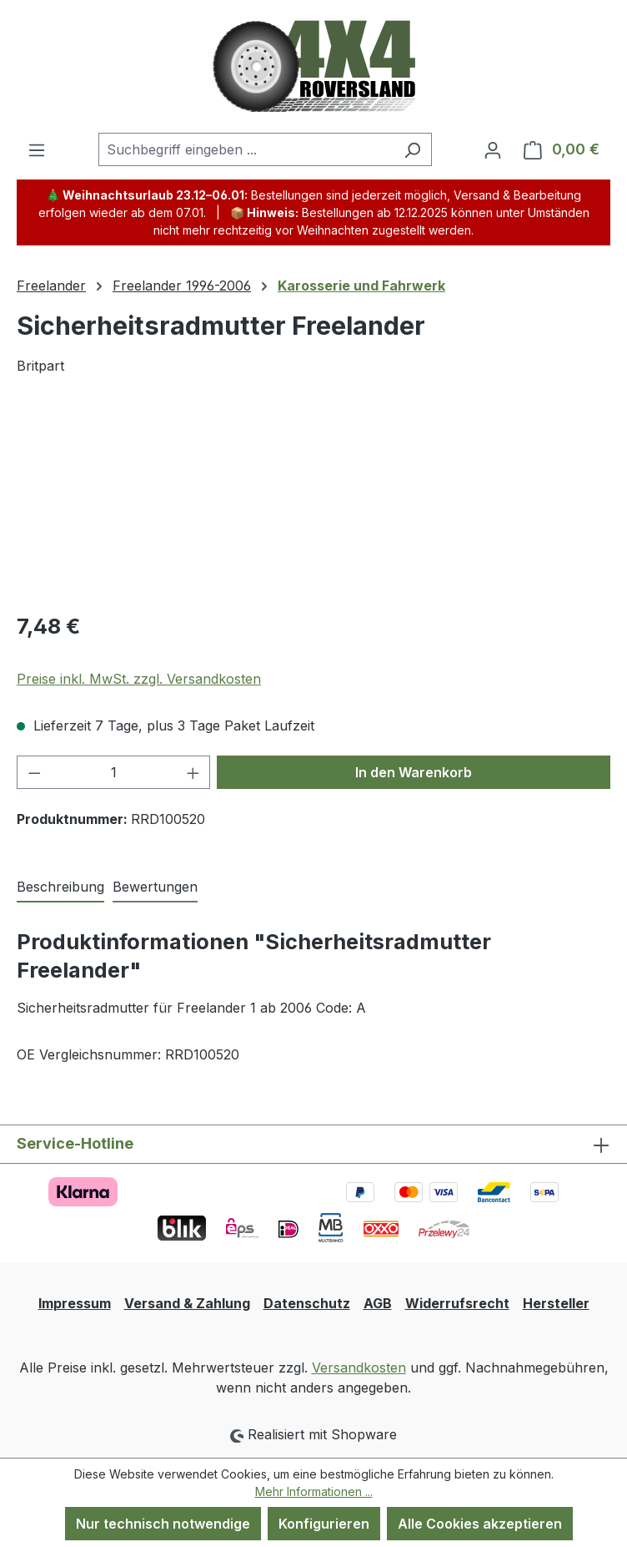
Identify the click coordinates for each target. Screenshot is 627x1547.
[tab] (60, 887)
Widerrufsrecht (457, 1303)
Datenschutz (306, 1303)
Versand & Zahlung (187, 1303)
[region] (313, 503)
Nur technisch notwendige (163, 1523)
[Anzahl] (114, 772)
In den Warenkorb (413, 772)
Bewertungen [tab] (155, 886)
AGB (378, 1303)
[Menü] (37, 149)
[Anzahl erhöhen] (193, 772)
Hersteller (556, 1303)
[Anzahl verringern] (34, 772)
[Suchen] (412, 149)
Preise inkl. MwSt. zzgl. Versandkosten (139, 678)
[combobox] (246, 149)
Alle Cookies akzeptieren (480, 1523)
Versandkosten (359, 1367)
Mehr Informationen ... (314, 1491)
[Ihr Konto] (493, 149)
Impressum (74, 1303)
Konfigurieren (323, 1523)
